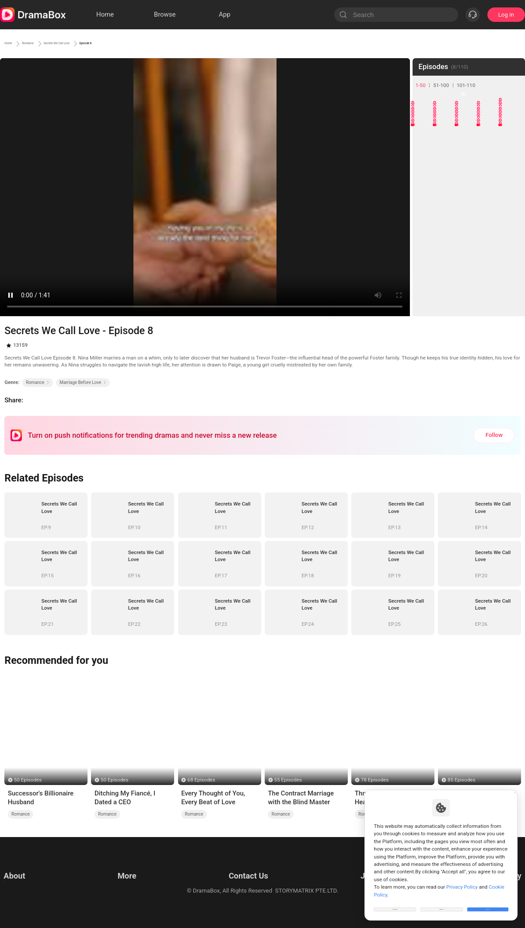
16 (425, 169)
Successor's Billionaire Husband (41, 797)
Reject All (441, 903)
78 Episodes (374, 780)
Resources (129, 866)
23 (469, 191)
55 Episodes (288, 780)
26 (425, 213)
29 (490, 213)
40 (512, 257)
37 (447, 257)
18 (469, 169)
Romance (47, 43)
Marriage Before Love (83, 382)
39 (490, 257)
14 (490, 147)
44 (490, 279)
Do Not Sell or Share (29, 899)
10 (512, 126)
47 (447, 300)
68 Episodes (201, 780)
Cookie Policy (21, 888)
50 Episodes (28, 780)
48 (469, 300)
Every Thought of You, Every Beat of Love (213, 797)
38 (469, 257)
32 (447, 235)
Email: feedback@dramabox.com (246, 866)
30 (512, 213)
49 (490, 300)
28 (469, 213)
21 (425, 191)
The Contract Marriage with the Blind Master (301, 797)
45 (512, 279)
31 (425, 235)
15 (512, 147)
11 (425, 147)
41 (425, 279)
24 (490, 191)
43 (469, 279)
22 (447, 191)
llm (120, 877)
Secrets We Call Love (103, 43)
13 (469, 147)
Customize (395, 903)
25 (512, 191)
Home (13, 43)
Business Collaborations (235, 877)
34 (490, 235)
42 (447, 279)
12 (447, 147)
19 (490, 169)
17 (447, 169)
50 (512, 300)
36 (425, 257)
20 (512, 169)
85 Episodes (461, 780)
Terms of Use (21, 866)
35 (512, 235)
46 (425, 300)
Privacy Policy (21, 877)
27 (447, 213)
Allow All (488, 903)
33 (469, 235)
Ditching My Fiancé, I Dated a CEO (124, 797)
